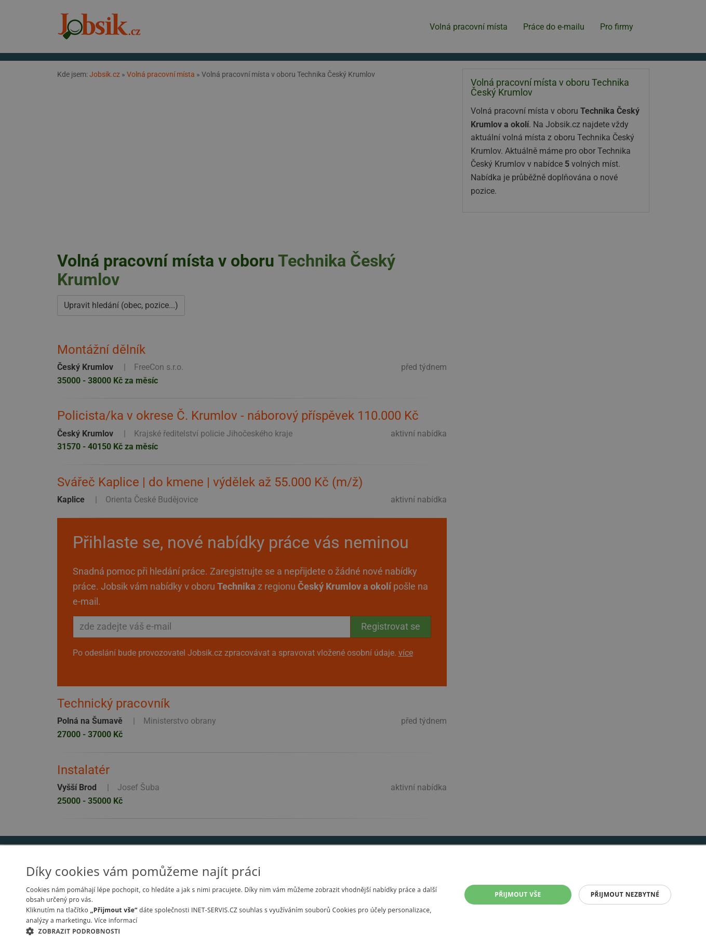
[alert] (353, 472)
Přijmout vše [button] (518, 894)
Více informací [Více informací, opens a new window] (115, 920)
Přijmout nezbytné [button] (625, 894)
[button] (237, 931)
